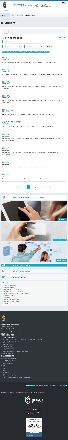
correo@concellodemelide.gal (15, 331)
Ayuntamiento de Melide (9, 358)
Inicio (13, 15)
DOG (4, 367)
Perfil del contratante (9, 287)
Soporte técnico (30, 385)
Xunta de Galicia (7, 362)
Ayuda (65, 385)
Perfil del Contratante (8, 348)
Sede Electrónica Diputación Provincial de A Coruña (16, 377)
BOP (4, 365)
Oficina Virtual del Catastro (10, 376)
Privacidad (60, 385)
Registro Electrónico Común (11, 301)
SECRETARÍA (7, 110)
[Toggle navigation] (6, 11)
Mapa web (46, 385)
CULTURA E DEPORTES (11, 122)
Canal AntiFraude (8, 295)
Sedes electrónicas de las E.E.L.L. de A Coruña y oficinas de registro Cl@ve (22, 339)
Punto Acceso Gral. (8, 363)
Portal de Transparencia (9, 343)
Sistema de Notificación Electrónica (13, 291)
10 (48, 187)
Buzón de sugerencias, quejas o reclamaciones (16, 293)
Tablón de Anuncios (8, 350)
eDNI (4, 370)
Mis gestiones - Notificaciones (11, 341)
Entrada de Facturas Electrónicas (12, 289)
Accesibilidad (39, 385)
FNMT (4, 374)
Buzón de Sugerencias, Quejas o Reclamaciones (15, 351)
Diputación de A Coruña (9, 360)
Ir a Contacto (4, 333)
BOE (4, 369)
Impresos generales (8, 344)
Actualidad (7, 297)
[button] (64, 3)
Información (20, 15)
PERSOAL (6, 57)
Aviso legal (53, 385)
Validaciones (6, 372)
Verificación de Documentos (10, 353)
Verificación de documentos (11, 299)
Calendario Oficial (7, 346)
